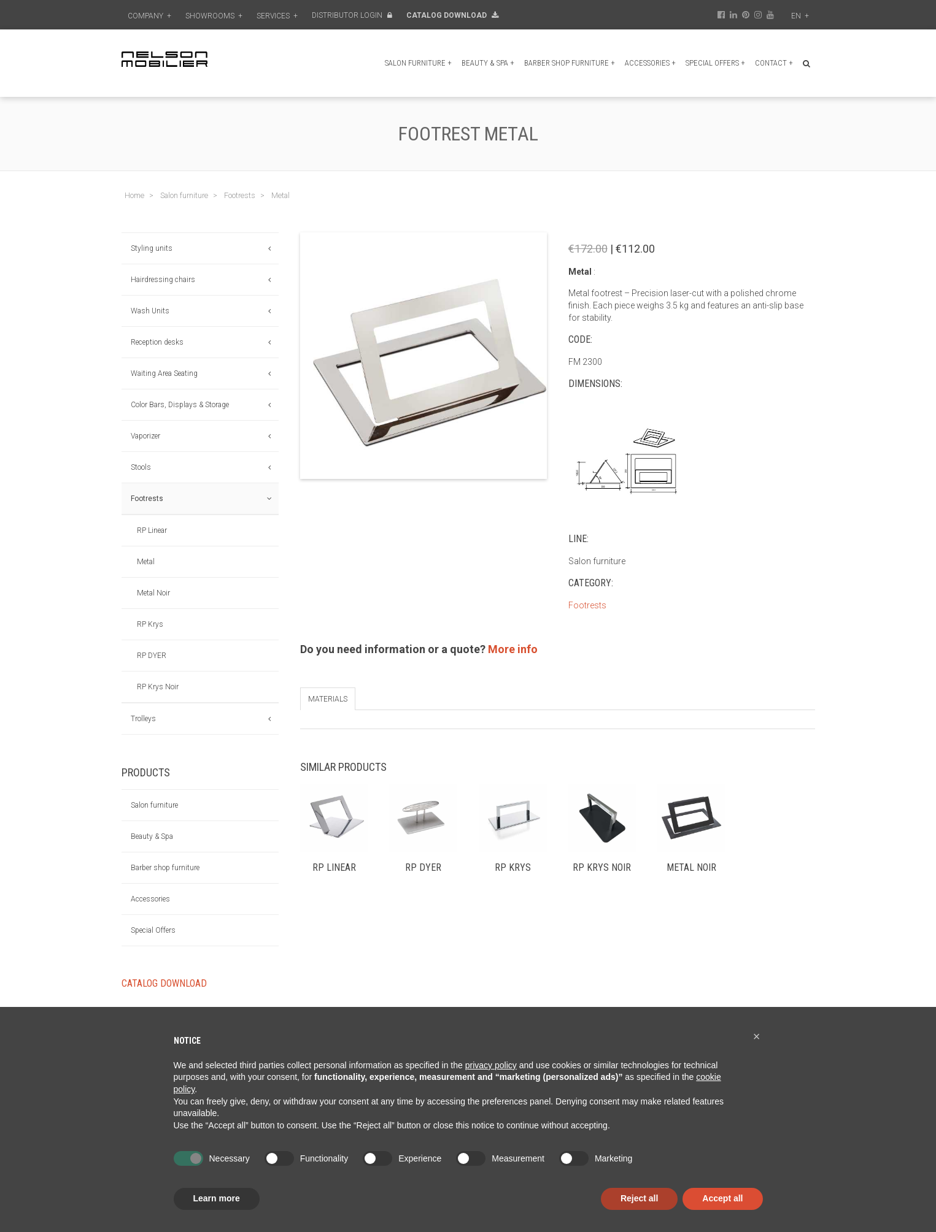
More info (513, 649)
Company (149, 16)
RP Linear (152, 530)
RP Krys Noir (158, 687)
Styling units (151, 248)
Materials (327, 699)
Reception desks (157, 342)
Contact (774, 62)
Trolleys (143, 718)
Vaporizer (145, 436)
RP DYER (151, 655)
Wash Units (150, 311)
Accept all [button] (722, 1198)
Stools (141, 467)
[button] (757, 1036)
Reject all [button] (639, 1198)
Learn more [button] (216, 1198)
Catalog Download (452, 15)
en (800, 16)
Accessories (650, 62)
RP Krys (150, 624)
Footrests (147, 498)
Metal (146, 561)
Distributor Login (352, 15)
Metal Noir (153, 593)
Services (277, 16)
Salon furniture (418, 62)
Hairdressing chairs (163, 279)
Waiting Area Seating (164, 373)
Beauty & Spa (488, 62)
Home (134, 195)
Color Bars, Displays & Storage (180, 404)
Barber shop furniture (569, 62)
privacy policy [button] (491, 1065)
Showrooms (213, 16)
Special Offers (715, 62)
